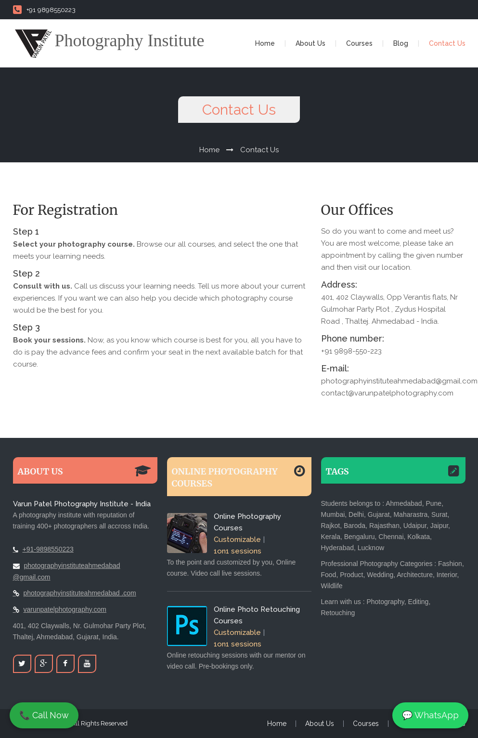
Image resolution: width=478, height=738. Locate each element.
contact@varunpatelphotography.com (387, 393)
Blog (400, 43)
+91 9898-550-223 (351, 351)
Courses (359, 43)
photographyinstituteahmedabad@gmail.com (399, 381)
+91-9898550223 (48, 549)
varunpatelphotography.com (65, 609)
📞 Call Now (44, 715)
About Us (310, 43)
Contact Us (447, 43)
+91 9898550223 (44, 9)
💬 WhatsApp (430, 715)
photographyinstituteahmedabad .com (80, 593)
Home (265, 43)
